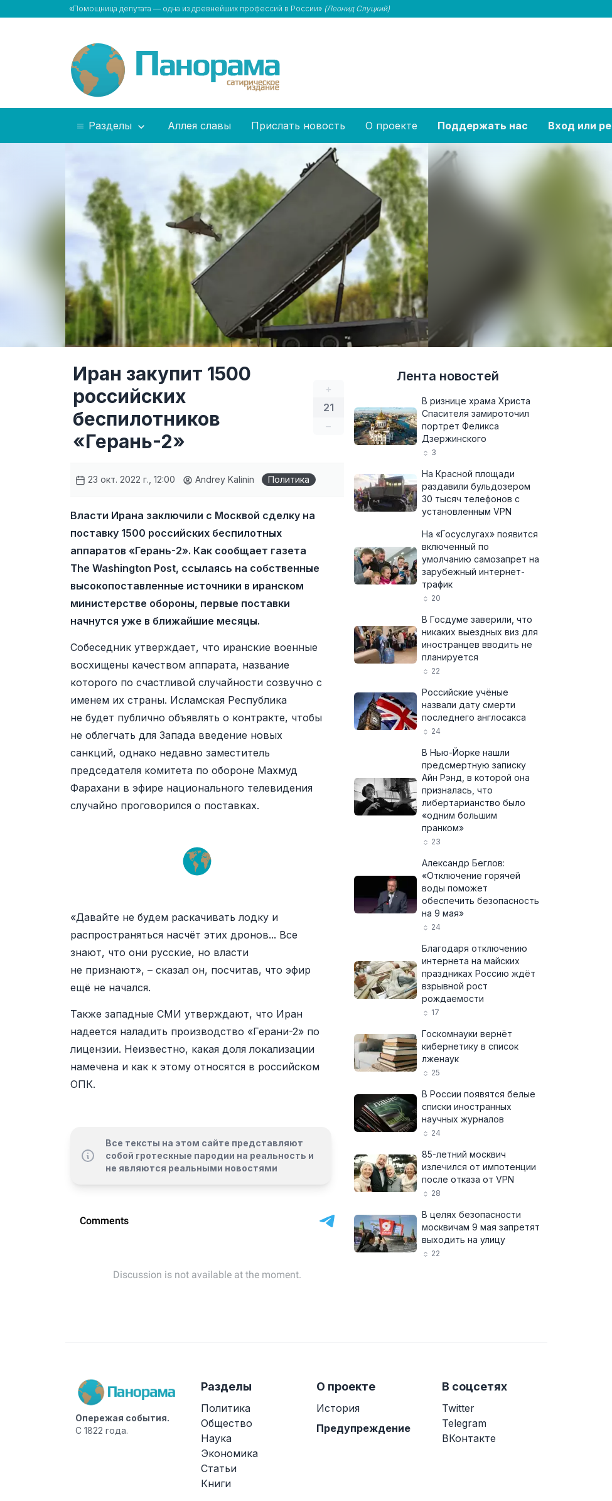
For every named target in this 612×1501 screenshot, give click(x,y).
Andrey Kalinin (218, 479)
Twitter (458, 1408)
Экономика (229, 1453)
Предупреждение (363, 1428)
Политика (288, 479)
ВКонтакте (469, 1438)
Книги (216, 1483)
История (338, 1408)
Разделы (111, 126)
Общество (226, 1423)
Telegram (464, 1423)
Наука (216, 1438)
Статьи (219, 1468)
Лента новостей (448, 376)
